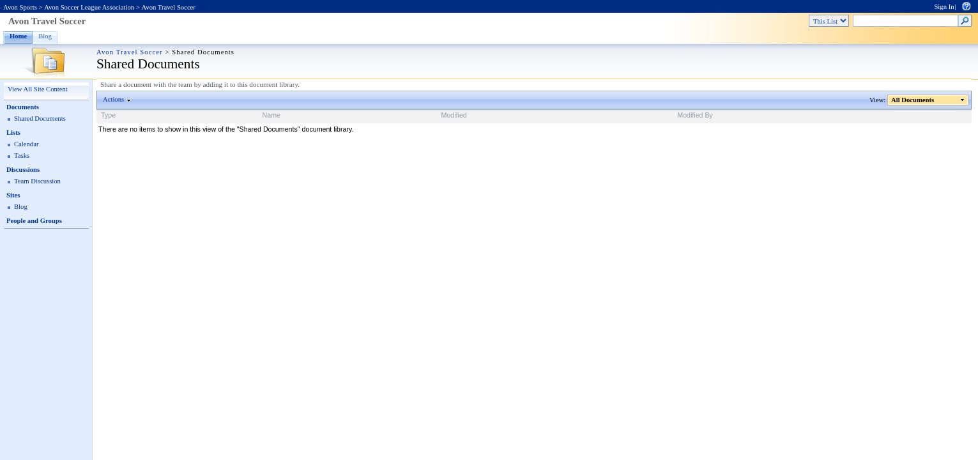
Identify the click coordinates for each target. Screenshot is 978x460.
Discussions (23, 169)
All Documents (913, 99)
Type (108, 115)
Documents (22, 107)
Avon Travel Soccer (168, 7)
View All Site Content (38, 89)
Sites (13, 195)
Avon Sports (20, 7)
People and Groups (34, 220)
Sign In (944, 6)
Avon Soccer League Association (89, 7)
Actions (114, 99)
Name (271, 115)
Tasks (21, 155)
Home (18, 36)
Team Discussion (37, 181)
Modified (453, 115)
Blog (45, 36)
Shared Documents (40, 118)
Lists (13, 132)
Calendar (26, 144)
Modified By (695, 115)
